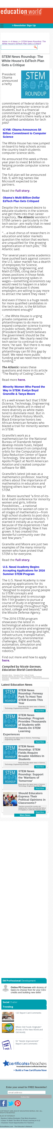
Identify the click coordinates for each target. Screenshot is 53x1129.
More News (25, 815)
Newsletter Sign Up (25, 25)
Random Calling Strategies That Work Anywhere (18, 1118)
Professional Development (40, 678)
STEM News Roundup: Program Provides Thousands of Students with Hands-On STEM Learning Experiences (24, 725)
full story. (22, 191)
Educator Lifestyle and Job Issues (12, 676)
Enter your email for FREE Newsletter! (26, 1087)
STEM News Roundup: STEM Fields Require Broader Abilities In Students (31, 753)
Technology (5, 678)
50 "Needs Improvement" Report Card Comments (27, 1042)
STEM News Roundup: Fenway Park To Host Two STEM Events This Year (30, 697)
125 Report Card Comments (28, 1012)
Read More (40, 711)
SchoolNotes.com (6, 1126)
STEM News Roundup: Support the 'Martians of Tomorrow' (30, 776)
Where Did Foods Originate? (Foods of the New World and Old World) (29, 1030)
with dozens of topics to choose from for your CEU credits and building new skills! (28, 990)
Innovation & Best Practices (33, 676)
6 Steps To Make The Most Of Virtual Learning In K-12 (20, 1120)
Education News (7, 675)
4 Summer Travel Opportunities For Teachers (17, 1123)
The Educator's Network (23, 1126)
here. (22, 380)
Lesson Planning (26, 678)
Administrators (15, 678)
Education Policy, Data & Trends (23, 675)
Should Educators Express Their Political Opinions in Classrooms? (32, 798)
